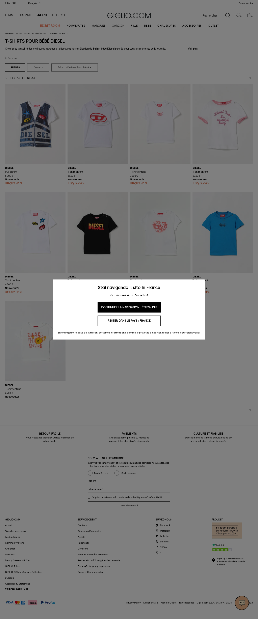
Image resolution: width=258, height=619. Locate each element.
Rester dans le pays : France (129, 320)
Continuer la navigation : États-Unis (129, 307)
